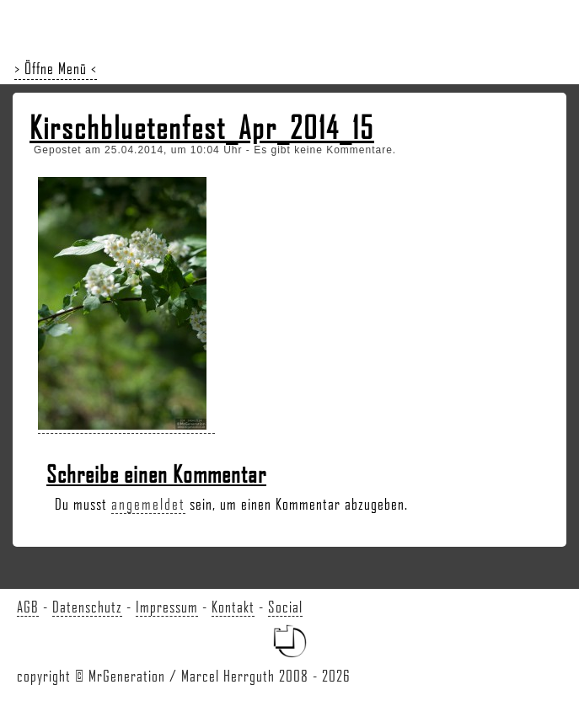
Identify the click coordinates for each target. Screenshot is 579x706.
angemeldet (148, 504)
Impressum (167, 606)
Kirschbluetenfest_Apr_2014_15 (201, 127)
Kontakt (233, 606)
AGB (28, 606)
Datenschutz (87, 606)
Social (285, 606)
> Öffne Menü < (55, 68)
